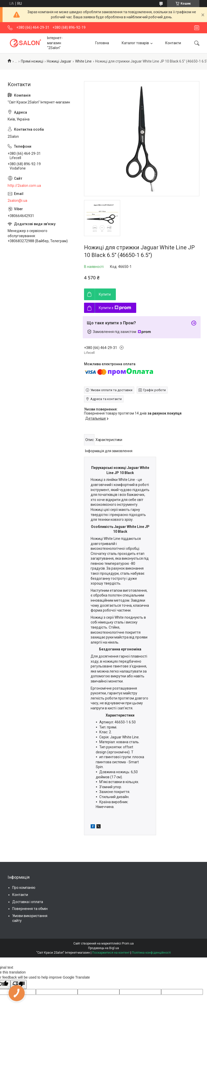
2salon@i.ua (17, 201)
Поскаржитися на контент (111, 952)
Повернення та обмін (30, 909)
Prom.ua (128, 943)
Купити (105, 294)
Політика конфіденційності (151, 952)
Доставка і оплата (27, 902)
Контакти (173, 43)
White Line (83, 61)
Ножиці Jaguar (59, 61)
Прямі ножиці (32, 61)
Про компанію (23, 888)
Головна (102, 43)
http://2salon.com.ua (24, 186)
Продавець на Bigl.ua (103, 948)
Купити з (115, 308)
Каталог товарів (135, 43)
